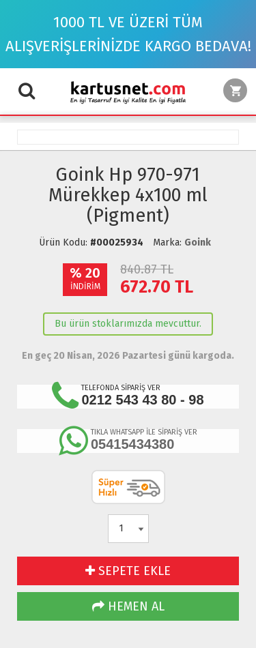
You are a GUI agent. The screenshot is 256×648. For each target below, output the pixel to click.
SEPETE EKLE (128, 571)
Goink (197, 242)
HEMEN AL (128, 606)
